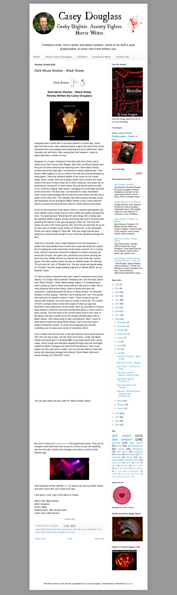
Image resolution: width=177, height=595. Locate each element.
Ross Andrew (52, 532)
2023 (117, 292)
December (122, 322)
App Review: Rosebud (124, 184)
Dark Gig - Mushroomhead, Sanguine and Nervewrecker (128, 393)
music (83, 529)
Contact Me (122, 56)
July (119, 342)
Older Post (99, 539)
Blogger (129, 584)
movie (121, 449)
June (119, 345)
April (119, 353)
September (122, 334)
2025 (117, 285)
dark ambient (122, 439)
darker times (117, 463)
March (120, 401)
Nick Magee (91, 529)
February (121, 405)
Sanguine (62, 532)
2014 (117, 417)
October (121, 330)
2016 (117, 319)
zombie (115, 474)
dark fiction (136, 443)
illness (129, 457)
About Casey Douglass (58, 56)
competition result (131, 460)
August (120, 338)
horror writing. (137, 468)
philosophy (130, 454)
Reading (137, 474)
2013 (117, 421)
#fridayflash (138, 449)
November (122, 326)
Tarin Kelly (71, 532)
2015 (117, 413)
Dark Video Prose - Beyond (129, 363)
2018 (117, 311)
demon (128, 463)
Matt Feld (76, 529)
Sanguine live (61, 443)
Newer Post (40, 539)
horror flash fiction (122, 468)
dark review (56, 529)
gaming (116, 443)
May (119, 349)
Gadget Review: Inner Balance (127, 202)
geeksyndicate (135, 445)
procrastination (133, 471)
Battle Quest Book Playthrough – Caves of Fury (124, 136)
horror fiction (137, 466)
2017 (117, 315)
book (119, 445)
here (66, 486)
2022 (117, 296)
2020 (117, 304)
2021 (117, 300)
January (121, 408)
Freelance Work (101, 56)
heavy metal (67, 529)
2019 (117, 308)
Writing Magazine (126, 476)
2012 (117, 425)
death (118, 454)
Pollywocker (126, 474)
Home (36, 56)
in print (119, 471)
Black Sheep (47, 529)
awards (114, 476)
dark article (122, 452)
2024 (117, 288)
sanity (114, 466)
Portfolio (82, 56)
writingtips (124, 466)
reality (137, 463)
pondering (138, 452)
